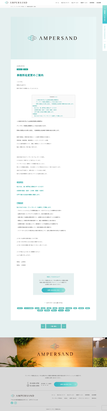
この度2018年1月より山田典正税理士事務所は (47, 100)
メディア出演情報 (29, 308)
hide (56, 97)
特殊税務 (61, 308)
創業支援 (81, 308)
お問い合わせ (73, 398)
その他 (25, 69)
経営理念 (35, 106)
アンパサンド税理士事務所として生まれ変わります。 (49, 102)
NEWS (65, 398)
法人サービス (75, 2)
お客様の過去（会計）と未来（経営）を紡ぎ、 (46, 110)
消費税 (49, 308)
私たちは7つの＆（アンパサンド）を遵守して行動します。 (49, 116)
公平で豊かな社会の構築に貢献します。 (44, 112)
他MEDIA (94, 398)
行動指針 (35, 114)
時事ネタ (54, 310)
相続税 (55, 308)
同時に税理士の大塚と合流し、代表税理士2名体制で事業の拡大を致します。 (55, 104)
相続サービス (84, 2)
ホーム (57, 2)
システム (61, 310)
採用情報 (92, 2)
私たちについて (65, 2)
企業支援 (47, 310)
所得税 (43, 308)
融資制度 (40, 310)
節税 (75, 308)
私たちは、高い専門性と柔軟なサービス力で (45, 108)
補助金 (87, 308)
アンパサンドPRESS (57, 398)
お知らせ (20, 69)
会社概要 (99, 2)
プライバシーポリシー (84, 398)
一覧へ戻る (53, 326)
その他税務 (68, 308)
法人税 (37, 308)
